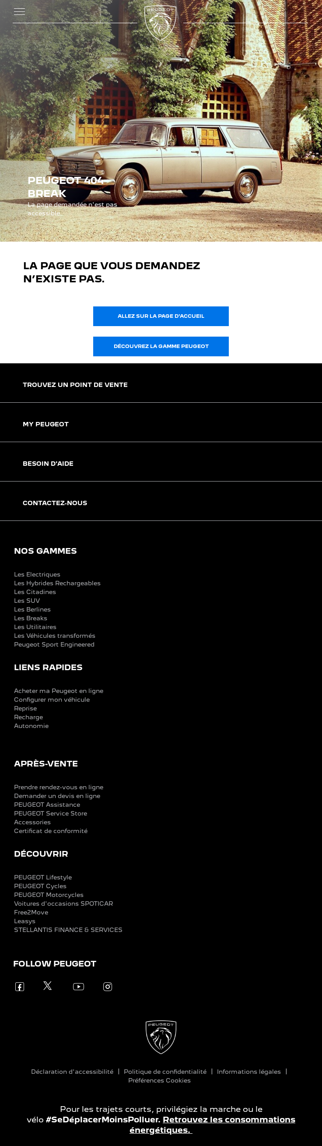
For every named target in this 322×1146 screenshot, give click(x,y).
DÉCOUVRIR (41, 853)
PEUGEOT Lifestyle (43, 877)
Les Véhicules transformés (54, 635)
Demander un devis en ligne (57, 795)
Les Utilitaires (35, 626)
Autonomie (31, 725)
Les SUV (27, 600)
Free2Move (31, 912)
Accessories (32, 822)
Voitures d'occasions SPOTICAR (63, 903)
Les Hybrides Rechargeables (57, 583)
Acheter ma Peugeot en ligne (58, 690)
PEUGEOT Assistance (47, 804)
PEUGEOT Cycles (40, 885)
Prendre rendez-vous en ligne (58, 787)
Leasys (24, 921)
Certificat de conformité (51, 830)
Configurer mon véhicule (52, 699)
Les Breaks (30, 618)
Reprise (25, 708)
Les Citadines (35, 591)
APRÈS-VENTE (46, 763)
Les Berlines (32, 609)
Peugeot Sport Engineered (54, 644)
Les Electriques (37, 574)
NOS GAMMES (45, 550)
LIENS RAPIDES (48, 667)
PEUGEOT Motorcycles (49, 894)
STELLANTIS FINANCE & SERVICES (68, 929)
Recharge (28, 717)
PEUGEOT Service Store (50, 813)
